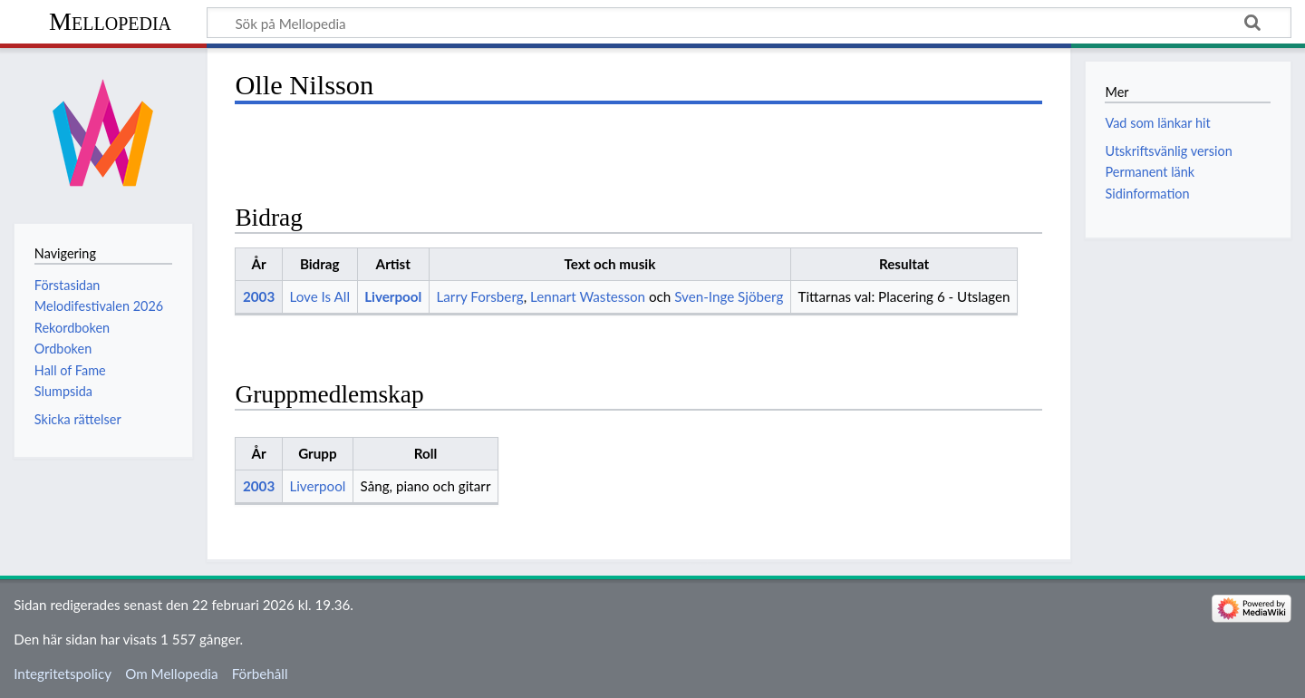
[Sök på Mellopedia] (749, 22)
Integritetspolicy (62, 673)
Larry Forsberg (480, 296)
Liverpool (392, 296)
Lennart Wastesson (587, 296)
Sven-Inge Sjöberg (728, 296)
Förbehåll (260, 673)
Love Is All (319, 296)
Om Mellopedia (171, 673)
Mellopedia (110, 21)
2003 (259, 296)
